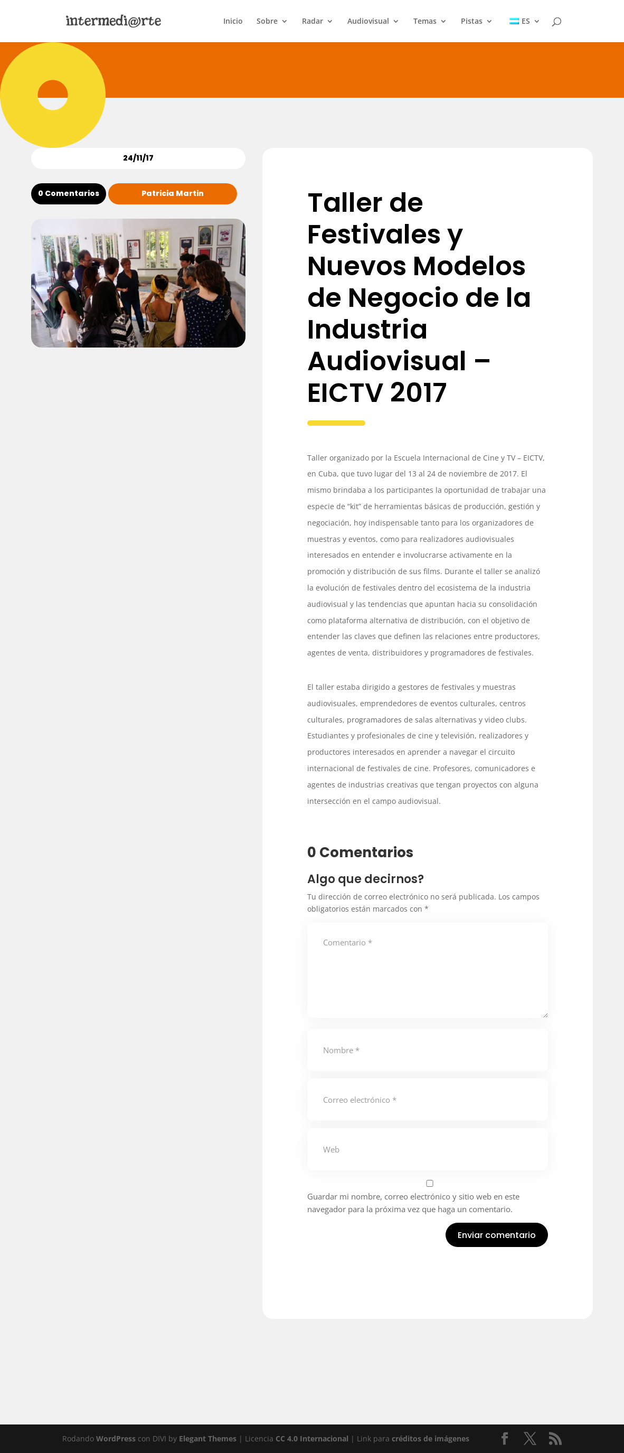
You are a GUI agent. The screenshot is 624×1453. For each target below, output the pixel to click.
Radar (312, 21)
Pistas (472, 21)
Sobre (267, 21)
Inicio (233, 21)
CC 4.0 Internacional (312, 1438)
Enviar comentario (497, 1235)
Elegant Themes (208, 1438)
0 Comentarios (68, 193)
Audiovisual (368, 21)
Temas (425, 21)
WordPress (116, 1438)
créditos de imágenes (430, 1438)
